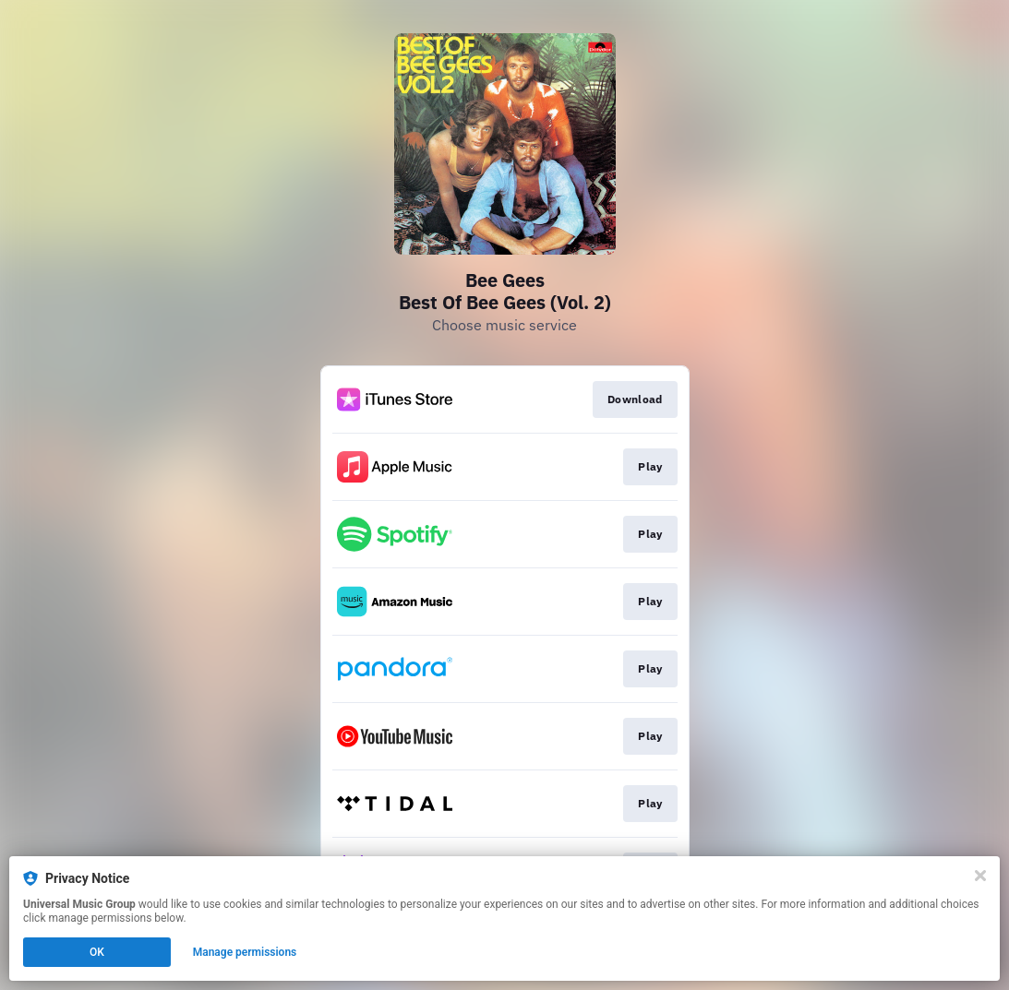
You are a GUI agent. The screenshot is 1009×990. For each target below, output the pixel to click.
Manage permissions (245, 952)
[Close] (980, 875)
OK (97, 952)
